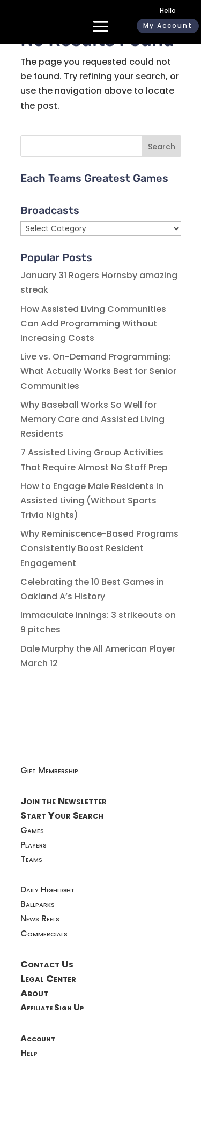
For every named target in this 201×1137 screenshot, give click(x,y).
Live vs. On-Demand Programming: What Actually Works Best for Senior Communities (98, 371)
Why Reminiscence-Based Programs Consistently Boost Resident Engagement (99, 548)
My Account (167, 25)
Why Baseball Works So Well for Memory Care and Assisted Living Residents (92, 419)
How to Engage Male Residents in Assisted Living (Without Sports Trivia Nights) (91, 500)
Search (161, 146)
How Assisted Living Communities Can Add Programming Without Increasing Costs (93, 323)
